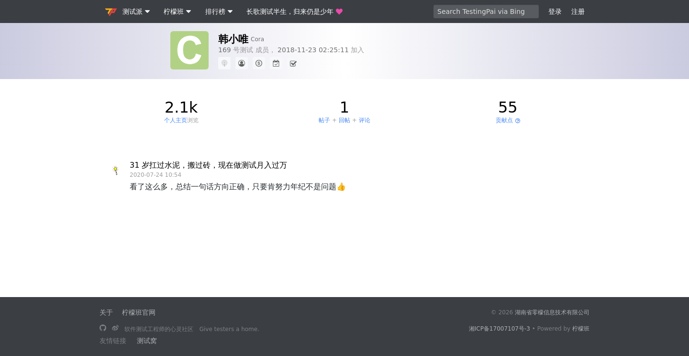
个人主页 (175, 120)
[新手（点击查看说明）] (241, 63)
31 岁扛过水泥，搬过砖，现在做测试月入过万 (208, 165)
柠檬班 (580, 328)
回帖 (344, 120)
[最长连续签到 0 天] (276, 63)
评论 (364, 120)
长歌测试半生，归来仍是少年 (294, 11)
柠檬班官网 (139, 312)
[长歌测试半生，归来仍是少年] (103, 328)
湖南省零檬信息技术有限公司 (552, 312)
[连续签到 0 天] (293, 63)
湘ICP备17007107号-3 (499, 328)
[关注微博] (115, 328)
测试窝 (147, 341)
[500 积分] (259, 63)
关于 (106, 312)
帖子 (324, 120)
